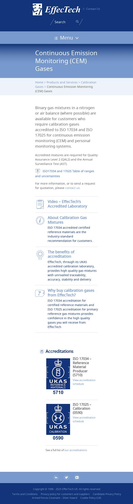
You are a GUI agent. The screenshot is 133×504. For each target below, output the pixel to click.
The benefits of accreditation (61, 254)
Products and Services (62, 82)
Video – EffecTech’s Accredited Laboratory (67, 204)
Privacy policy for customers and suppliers (65, 494)
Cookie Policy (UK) (90, 498)
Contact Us (93, 9)
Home (39, 82)
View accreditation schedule (84, 382)
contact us (72, 188)
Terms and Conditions (25, 494)
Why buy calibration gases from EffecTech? (71, 292)
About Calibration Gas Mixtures (67, 220)
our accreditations (75, 450)
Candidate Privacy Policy (107, 494)
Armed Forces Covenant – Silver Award (54, 498)
